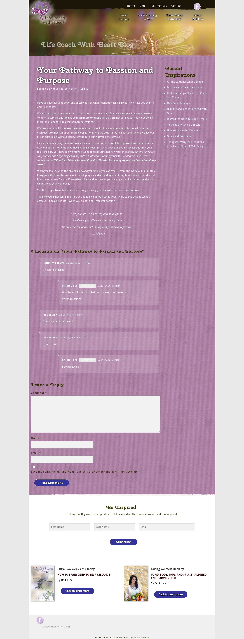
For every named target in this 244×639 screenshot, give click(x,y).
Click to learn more (79, 582)
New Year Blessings (178, 103)
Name (36, 438)
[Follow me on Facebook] (197, 6)
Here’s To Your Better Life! (174, 17)
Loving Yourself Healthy (167, 563)
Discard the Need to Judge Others (187, 118)
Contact (176, 5)
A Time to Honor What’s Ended (185, 81)
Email (36, 452)
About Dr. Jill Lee (198, 17)
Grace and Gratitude (179, 136)
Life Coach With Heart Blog (87, 44)
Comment (39, 392)
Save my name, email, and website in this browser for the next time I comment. (86, 471)
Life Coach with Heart (119, 631)
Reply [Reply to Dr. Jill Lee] (117, 286)
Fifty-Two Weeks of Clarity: (76, 563)
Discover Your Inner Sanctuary (184, 87)
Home (131, 5)
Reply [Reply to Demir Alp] (79, 315)
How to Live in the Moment (183, 130)
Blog (142, 5)
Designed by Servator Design (56, 620)
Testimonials (158, 5)
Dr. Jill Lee (81, 89)
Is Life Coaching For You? (147, 17)
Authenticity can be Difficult (183, 124)
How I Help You (124, 17)
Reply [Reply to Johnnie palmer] (87, 263)
